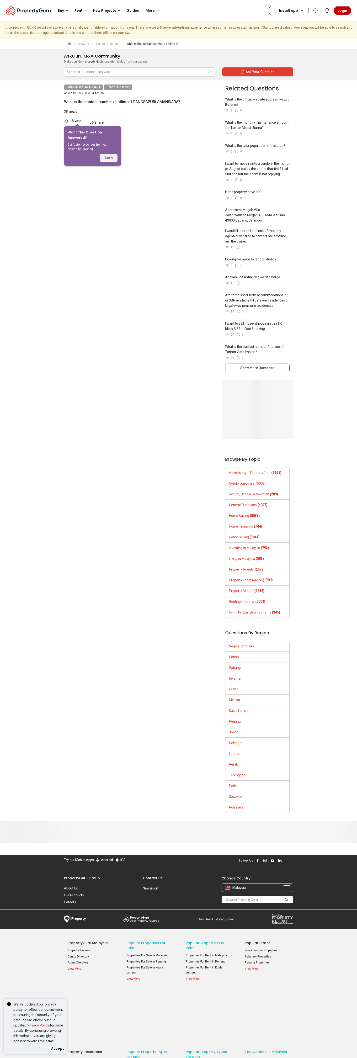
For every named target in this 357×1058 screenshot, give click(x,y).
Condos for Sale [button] (140, 1013)
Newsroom (151, 888)
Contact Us (153, 878)
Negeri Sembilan (241, 646)
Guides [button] (133, 10)
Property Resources (85, 994)
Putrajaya (236, 807)
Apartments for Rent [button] (202, 1006)
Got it (109, 158)
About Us (71, 888)
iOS (120, 860)
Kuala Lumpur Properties (261, 950)
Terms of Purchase (174, 1047)
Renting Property (247, 601)
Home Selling (244, 537)
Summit (216, 919)
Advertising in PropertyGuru (255, 473)
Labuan (234, 754)
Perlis (233, 786)
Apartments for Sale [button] (143, 1006)
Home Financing (245, 526)
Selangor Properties (258, 956)
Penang (235, 721)
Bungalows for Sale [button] (142, 1018)
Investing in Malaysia (249, 548)
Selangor (236, 743)
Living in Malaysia (246, 559)
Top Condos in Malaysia (266, 994)
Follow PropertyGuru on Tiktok (291, 860)
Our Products (74, 895)
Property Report (282, 919)
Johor (233, 732)
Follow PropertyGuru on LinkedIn (279, 860)
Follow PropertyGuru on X (286, 860)
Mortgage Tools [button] (81, 1001)
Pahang (235, 668)
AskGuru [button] (76, 1007)
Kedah (234, 689)
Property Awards (141, 919)
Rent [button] (81, 10)
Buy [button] (64, 10)
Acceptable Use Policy (80, 1047)
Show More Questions (257, 368)
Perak (233, 764)
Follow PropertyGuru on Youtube (272, 860)
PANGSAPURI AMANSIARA (84, 87)
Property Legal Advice (251, 580)
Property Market (246, 591)
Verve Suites (253, 1008)
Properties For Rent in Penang (205, 961)
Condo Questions (118, 87)
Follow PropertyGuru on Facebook (257, 860)
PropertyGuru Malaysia (88, 943)
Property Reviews (79, 950)
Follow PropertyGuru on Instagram (264, 860)
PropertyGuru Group (82, 878)
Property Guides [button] (81, 1013)
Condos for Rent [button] (199, 1013)
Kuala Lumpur (239, 711)
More (153, 10)
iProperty (75, 919)
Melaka (234, 700)
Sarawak (235, 797)
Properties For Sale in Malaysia (147, 955)
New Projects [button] (107, 10)
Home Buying (244, 516)
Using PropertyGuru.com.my (254, 612)
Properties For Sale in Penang (146, 961)
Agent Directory (78, 962)
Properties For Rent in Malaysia (206, 955)
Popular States (258, 943)
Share (97, 122)
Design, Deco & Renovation (253, 494)
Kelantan (235, 678)
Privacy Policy (38, 1025)
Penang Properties (257, 962)
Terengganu (238, 775)
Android (104, 860)
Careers (70, 902)
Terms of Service (115, 1047)
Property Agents (247, 569)
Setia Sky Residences (259, 1001)
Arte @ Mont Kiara (257, 1014)
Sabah (234, 657)
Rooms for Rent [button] (199, 1018)
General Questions (248, 505)
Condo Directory (78, 956)
